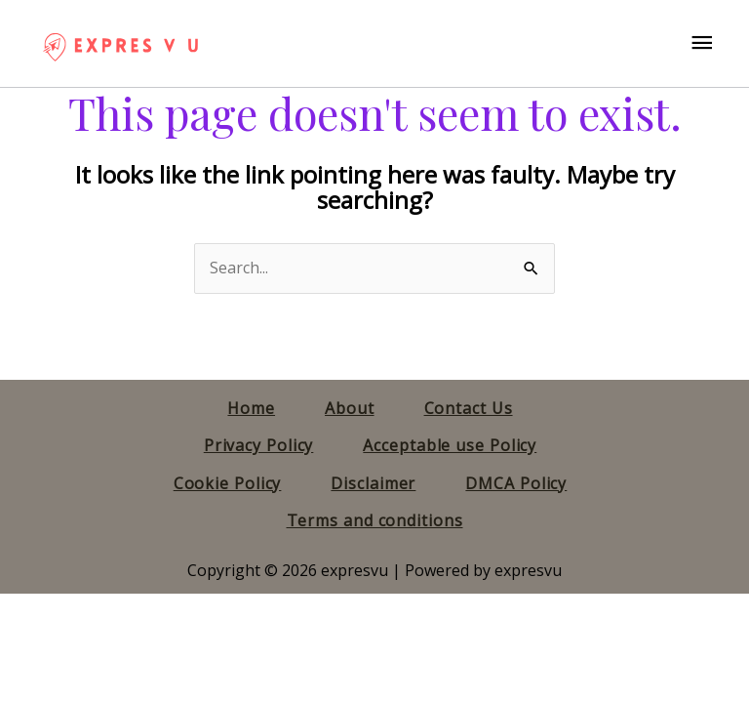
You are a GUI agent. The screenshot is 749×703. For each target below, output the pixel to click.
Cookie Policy (228, 483)
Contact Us (468, 408)
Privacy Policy (259, 445)
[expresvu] (119, 43)
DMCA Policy (516, 483)
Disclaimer (373, 483)
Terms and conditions (375, 520)
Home (251, 408)
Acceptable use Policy (449, 445)
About (349, 408)
